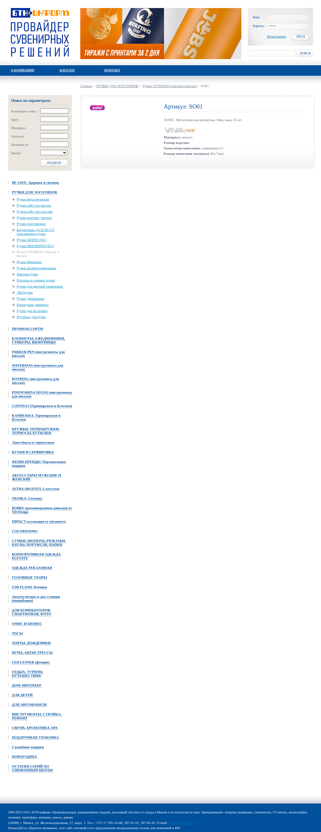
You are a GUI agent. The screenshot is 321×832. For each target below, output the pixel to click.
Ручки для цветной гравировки (40, 286)
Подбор (54, 162)
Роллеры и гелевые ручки (36, 280)
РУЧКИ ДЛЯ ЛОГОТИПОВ (117, 86)
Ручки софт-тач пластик (35, 211)
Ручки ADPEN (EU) (32, 240)
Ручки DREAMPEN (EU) (35, 246)
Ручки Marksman (29, 262)
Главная (86, 86)
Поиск (305, 53)
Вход (301, 36)
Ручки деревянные (30, 298)
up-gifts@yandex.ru (183, 823)
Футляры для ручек (31, 317)
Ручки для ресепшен (32, 311)
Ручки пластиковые (31, 224)
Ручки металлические (33, 199)
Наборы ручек (27, 274)
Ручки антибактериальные (36, 268)
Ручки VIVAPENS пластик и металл (38, 254)
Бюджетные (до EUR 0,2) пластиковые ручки (35, 231)
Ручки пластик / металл (34, 217)
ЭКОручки (25, 292)
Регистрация (276, 36)
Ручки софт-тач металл (34, 205)
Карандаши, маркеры (32, 304)
